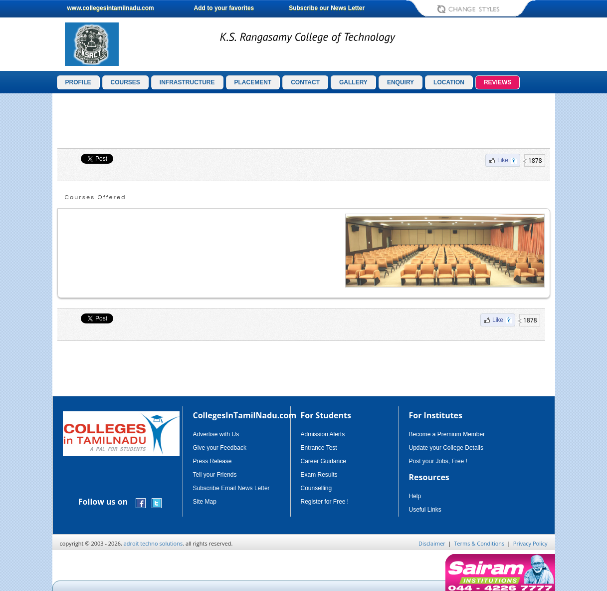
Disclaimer (431, 543)
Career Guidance (323, 461)
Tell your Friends (215, 474)
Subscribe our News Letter (327, 7)
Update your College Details (446, 447)
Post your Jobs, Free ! (438, 461)
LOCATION (448, 82)
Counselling (316, 488)
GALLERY (353, 82)
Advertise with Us (216, 434)
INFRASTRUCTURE (187, 82)
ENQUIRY (400, 82)
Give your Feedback (219, 447)
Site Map (204, 501)
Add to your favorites (224, 7)
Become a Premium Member (447, 434)
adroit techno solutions (153, 543)
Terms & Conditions (479, 543)
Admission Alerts (323, 434)
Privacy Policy (530, 543)
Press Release (212, 461)
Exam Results (319, 474)
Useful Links (425, 509)
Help (415, 496)
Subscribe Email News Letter (231, 488)
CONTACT (305, 82)
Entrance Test (319, 447)
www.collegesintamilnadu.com (110, 7)
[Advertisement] (303, 120)
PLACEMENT (253, 82)
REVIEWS (497, 82)
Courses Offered (95, 197)
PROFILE (78, 82)
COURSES (125, 82)
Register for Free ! (325, 501)
